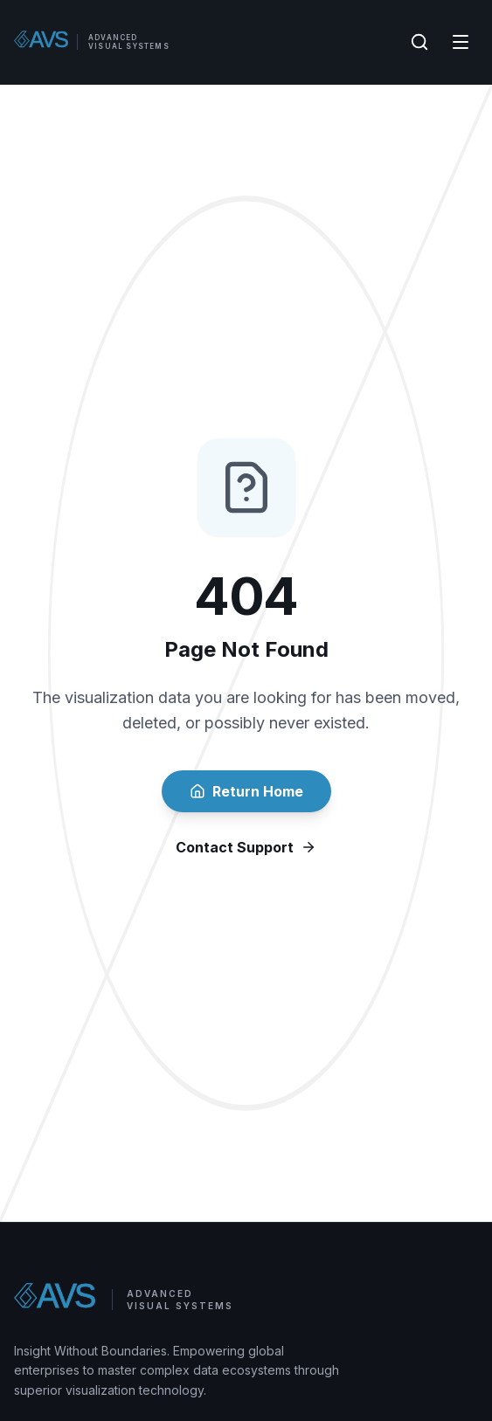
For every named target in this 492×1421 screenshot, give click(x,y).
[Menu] (460, 41)
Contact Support (246, 847)
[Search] (419, 42)
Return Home (246, 791)
